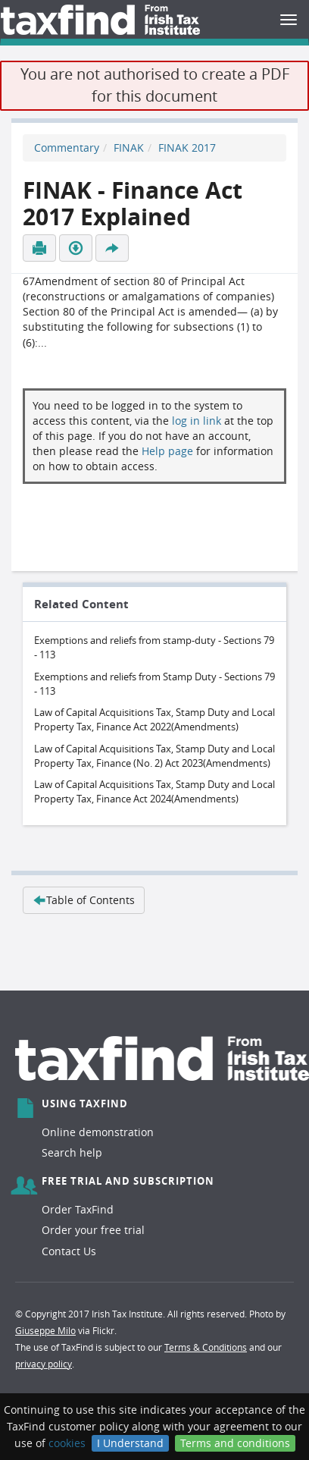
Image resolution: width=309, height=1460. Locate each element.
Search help (72, 1152)
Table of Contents (84, 900)
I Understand (130, 1443)
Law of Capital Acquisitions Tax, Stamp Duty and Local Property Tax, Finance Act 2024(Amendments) (154, 791)
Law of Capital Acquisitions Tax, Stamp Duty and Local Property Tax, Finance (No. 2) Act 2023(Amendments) (154, 756)
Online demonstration (98, 1132)
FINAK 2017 (187, 147)
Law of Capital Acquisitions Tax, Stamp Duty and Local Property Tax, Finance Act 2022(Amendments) (154, 719)
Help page (167, 451)
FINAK (129, 147)
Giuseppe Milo (45, 1330)
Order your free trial (93, 1230)
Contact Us (69, 1251)
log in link (196, 420)
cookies (67, 1443)
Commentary (66, 147)
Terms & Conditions (205, 1347)
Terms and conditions (235, 1443)
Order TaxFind (78, 1209)
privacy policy (43, 1364)
